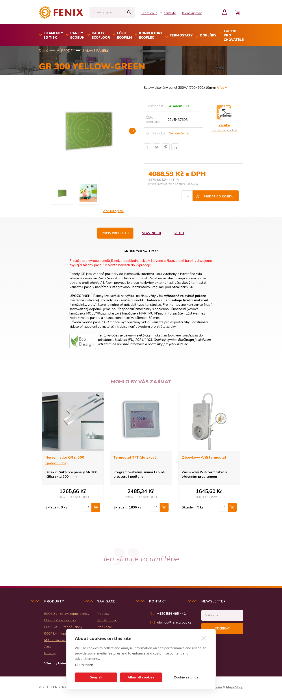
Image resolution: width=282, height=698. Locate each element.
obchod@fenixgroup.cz (174, 622)
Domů (43, 51)
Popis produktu (115, 233)
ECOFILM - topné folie (60, 633)
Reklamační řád (179, 133)
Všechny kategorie (58, 663)
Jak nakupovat (192, 13)
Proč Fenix (104, 627)
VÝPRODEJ (65, 51)
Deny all (96, 677)
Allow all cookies (141, 677)
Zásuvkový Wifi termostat (204, 457)
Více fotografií (113, 211)
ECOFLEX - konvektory (60, 620)
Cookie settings (186, 677)
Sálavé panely (95, 51)
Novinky (50, 653)
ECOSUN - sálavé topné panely (66, 613)
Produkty (103, 613)
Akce (47, 646)
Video (179, 233)
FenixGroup (149, 13)
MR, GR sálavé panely (59, 640)
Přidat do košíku (219, 197)
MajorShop (234, 687)
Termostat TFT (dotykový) (135, 457)
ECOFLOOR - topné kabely (63, 627)
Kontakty (170, 13)
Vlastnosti (151, 233)
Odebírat (222, 629)
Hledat (129, 12)
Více (220, 87)
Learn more (84, 664)
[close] (203, 637)
